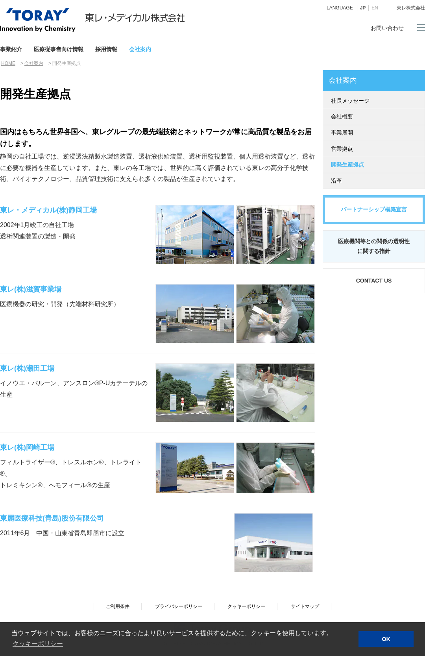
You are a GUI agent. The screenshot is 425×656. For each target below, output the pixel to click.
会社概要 (342, 116)
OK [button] (386, 639)
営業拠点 (342, 149)
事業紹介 (11, 49)
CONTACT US (374, 280)
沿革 (336, 180)
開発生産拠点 (347, 164)
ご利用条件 (117, 606)
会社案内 (140, 49)
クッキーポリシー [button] (38, 643)
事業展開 (342, 132)
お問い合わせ (387, 28)
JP (363, 8)
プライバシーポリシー (178, 606)
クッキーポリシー (246, 606)
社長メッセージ (350, 101)
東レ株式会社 (411, 8)
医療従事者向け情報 (58, 49)
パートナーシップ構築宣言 (374, 209)
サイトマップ (305, 606)
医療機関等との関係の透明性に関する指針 (374, 246)
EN (374, 8)
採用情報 (106, 49)
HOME (8, 63)
